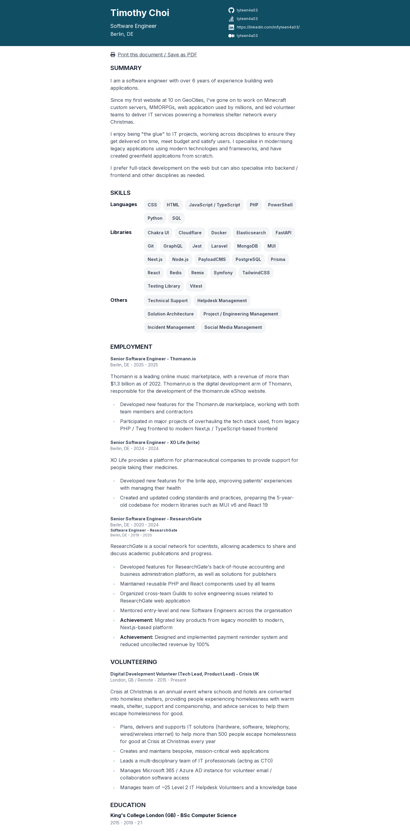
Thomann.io (183, 358)
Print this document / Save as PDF (153, 55)
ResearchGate (186, 518)
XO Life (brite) (185, 442)
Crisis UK (249, 673)
